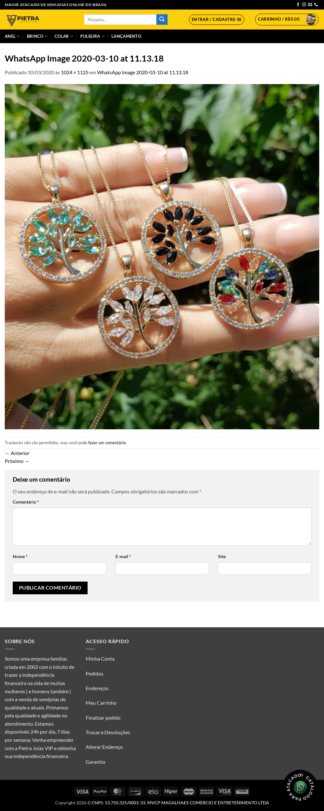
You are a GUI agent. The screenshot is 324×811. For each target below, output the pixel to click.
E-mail (123, 556)
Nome (20, 556)
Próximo (17, 461)
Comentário (26, 501)
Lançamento (126, 36)
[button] (217, 20)
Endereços (97, 688)
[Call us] (316, 5)
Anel (12, 36)
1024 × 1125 (75, 72)
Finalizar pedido (103, 718)
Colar (64, 36)
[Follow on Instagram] (304, 5)
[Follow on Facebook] (298, 5)
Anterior (17, 453)
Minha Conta (100, 659)
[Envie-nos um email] (310, 5)
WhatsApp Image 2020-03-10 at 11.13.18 (142, 72)
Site (222, 556)
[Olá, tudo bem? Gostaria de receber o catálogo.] (300, 787)
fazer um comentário (107, 442)
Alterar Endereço (104, 747)
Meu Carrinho (101, 703)
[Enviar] (161, 19)
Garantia (95, 762)
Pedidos (94, 673)
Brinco (37, 36)
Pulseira (92, 36)
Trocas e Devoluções (108, 732)
